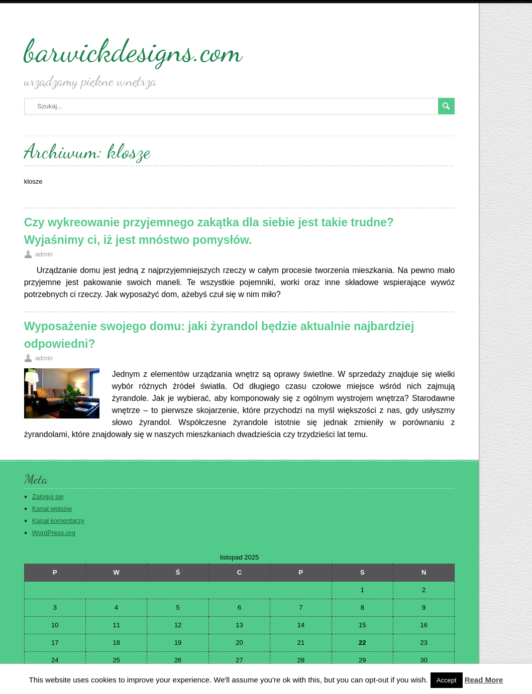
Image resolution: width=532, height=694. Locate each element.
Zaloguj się (48, 496)
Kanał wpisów (52, 508)
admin (44, 254)
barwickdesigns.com (133, 50)
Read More (484, 679)
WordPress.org (53, 532)
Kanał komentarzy (58, 520)
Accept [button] (447, 680)
